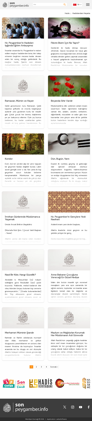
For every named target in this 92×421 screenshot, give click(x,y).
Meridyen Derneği (31, 419)
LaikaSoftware (61, 419)
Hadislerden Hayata (81, 13)
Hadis (67, 13)
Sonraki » (54, 367)
